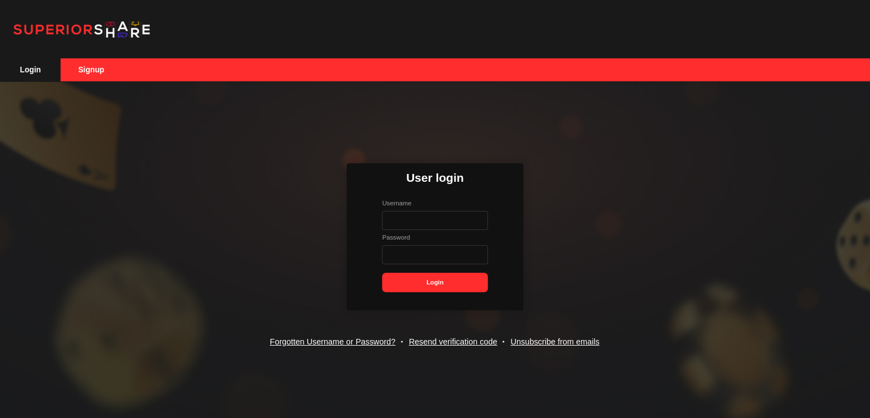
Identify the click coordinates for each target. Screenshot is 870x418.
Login (30, 70)
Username (396, 203)
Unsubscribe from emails (554, 341)
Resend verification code (453, 341)
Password (396, 237)
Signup (91, 70)
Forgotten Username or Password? (332, 341)
